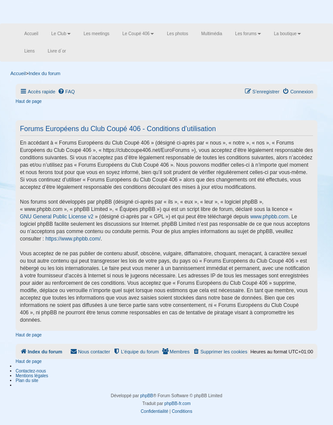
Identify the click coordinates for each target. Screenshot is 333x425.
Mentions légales (32, 375)
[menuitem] (66, 91)
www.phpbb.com (269, 217)
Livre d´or (57, 51)
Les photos (177, 33)
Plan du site (27, 380)
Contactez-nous (31, 371)
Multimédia (211, 33)
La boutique (287, 33)
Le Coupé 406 (138, 33)
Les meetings (96, 33)
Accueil (31, 33)
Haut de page (29, 101)
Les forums (248, 33)
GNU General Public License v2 (56, 217)
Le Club (60, 33)
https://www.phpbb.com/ (73, 239)
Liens (29, 51)
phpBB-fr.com (177, 403)
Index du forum (44, 73)
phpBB (146, 395)
